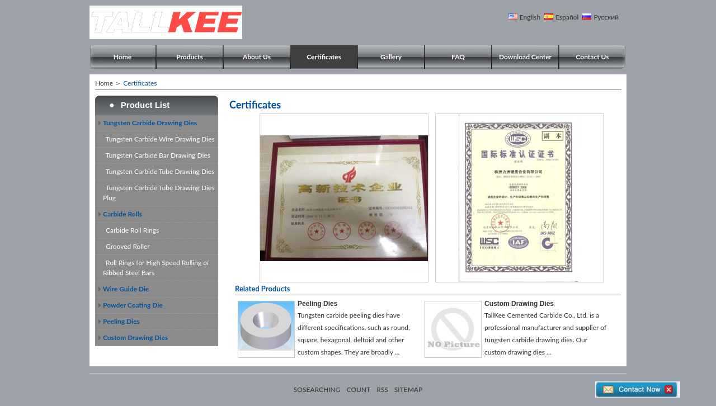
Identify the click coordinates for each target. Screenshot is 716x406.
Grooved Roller (128, 246)
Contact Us (592, 57)
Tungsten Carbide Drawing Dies (150, 123)
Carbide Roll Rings (132, 230)
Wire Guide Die (126, 289)
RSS (382, 389)
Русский (606, 17)
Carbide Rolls (122, 214)
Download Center (525, 57)
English (530, 17)
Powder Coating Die (133, 305)
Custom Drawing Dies (135, 337)
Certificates (324, 57)
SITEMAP (408, 389)
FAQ (458, 57)
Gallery (391, 57)
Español (566, 17)
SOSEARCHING (317, 389)
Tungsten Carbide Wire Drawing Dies (160, 139)
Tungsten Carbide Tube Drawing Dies (160, 171)
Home (122, 57)
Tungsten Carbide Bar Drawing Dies (158, 155)
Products (189, 57)
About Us (257, 57)
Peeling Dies (121, 321)
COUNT (359, 389)
